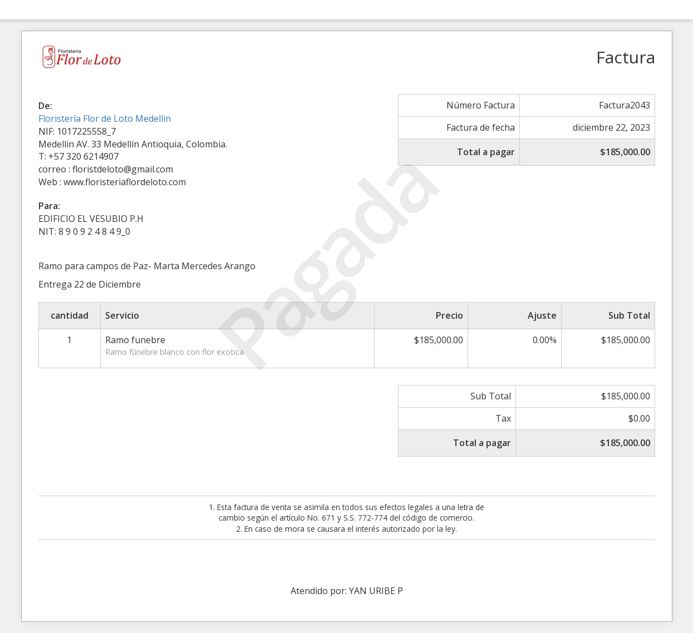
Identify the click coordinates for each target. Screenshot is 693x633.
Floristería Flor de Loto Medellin (104, 118)
